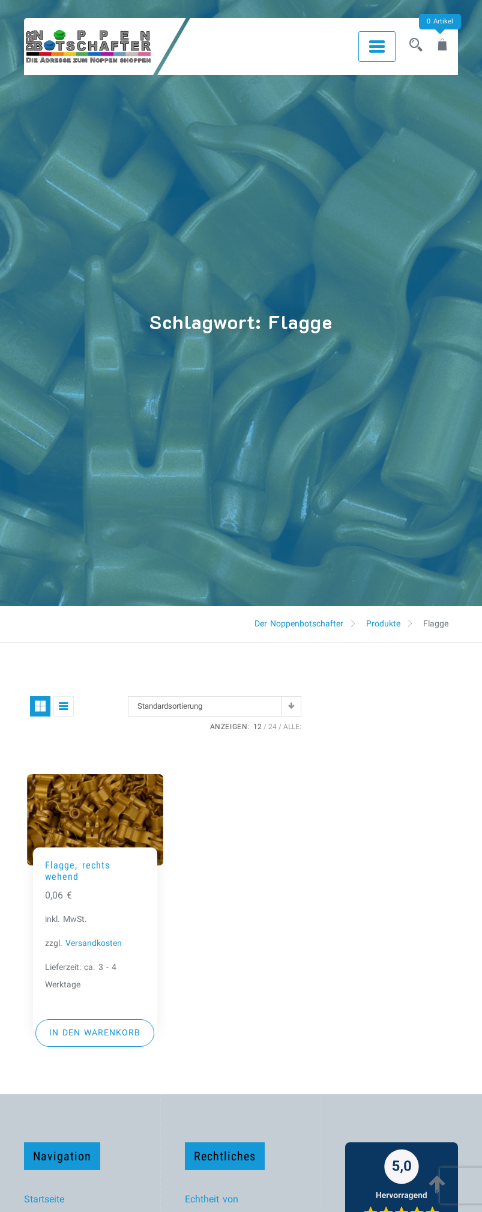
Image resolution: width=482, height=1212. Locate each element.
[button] (94, 1033)
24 (272, 727)
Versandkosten (93, 943)
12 (257, 727)
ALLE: (292, 727)
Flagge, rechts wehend (77, 870)
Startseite (44, 1199)
